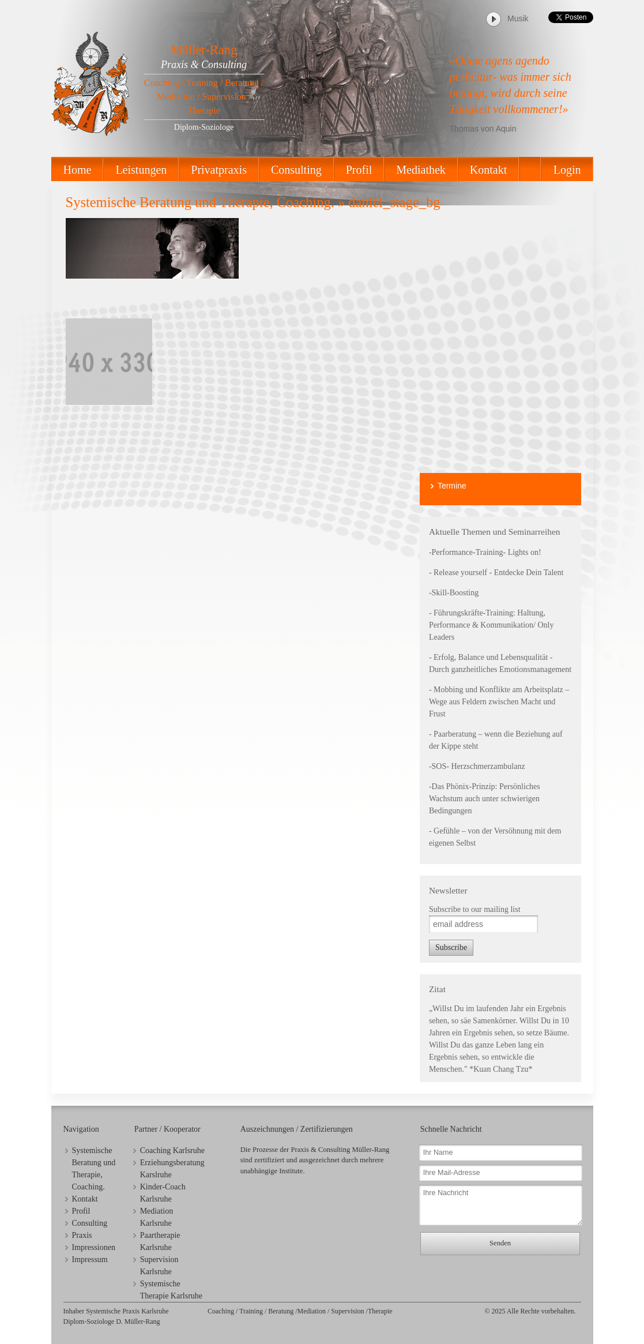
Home (77, 169)
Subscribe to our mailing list (475, 909)
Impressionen (93, 1247)
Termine (452, 485)
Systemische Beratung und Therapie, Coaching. (200, 202)
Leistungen (141, 169)
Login (567, 169)
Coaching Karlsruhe (172, 1150)
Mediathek (421, 169)
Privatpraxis (219, 169)
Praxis (82, 1235)
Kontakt (488, 169)
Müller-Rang (204, 50)
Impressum (90, 1259)
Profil (359, 169)
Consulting (296, 169)
